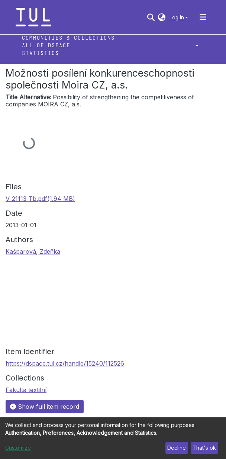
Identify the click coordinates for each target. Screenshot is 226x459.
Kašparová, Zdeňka (33, 251)
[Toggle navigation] (203, 17)
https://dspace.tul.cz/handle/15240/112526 (65, 363)
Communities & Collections (68, 38)
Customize (18, 447)
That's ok (204, 447)
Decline (176, 447)
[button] (162, 17)
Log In (177, 17)
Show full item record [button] (44, 406)
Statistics (40, 53)
